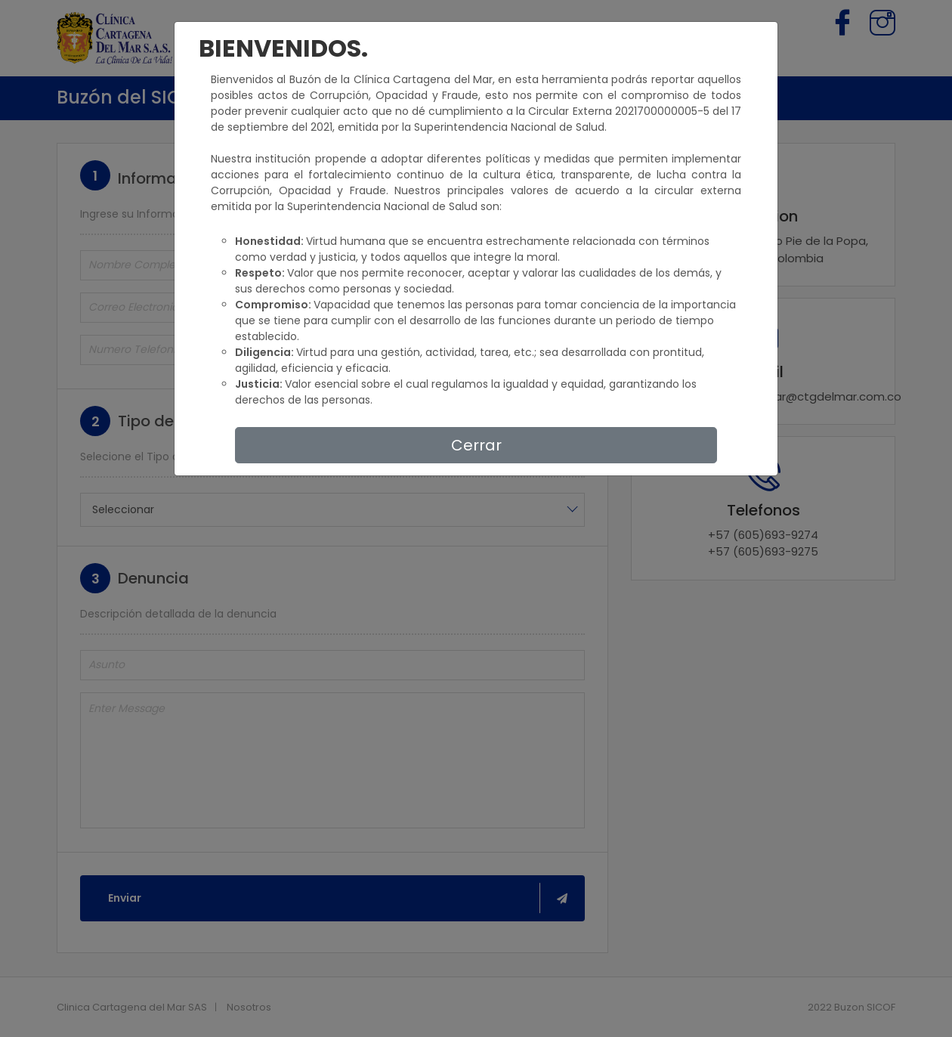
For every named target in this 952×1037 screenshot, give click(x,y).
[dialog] (476, 518)
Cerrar (476, 445)
